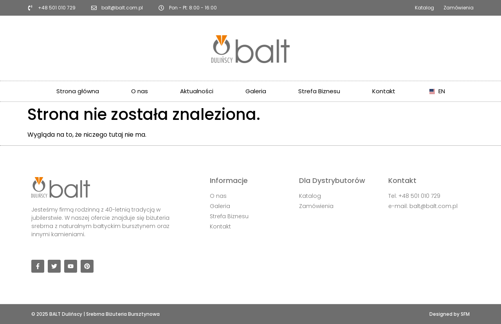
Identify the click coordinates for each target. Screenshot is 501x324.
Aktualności (196, 91)
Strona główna (77, 91)
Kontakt (383, 91)
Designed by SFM (449, 314)
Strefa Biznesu (319, 91)
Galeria (255, 91)
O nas (139, 91)
